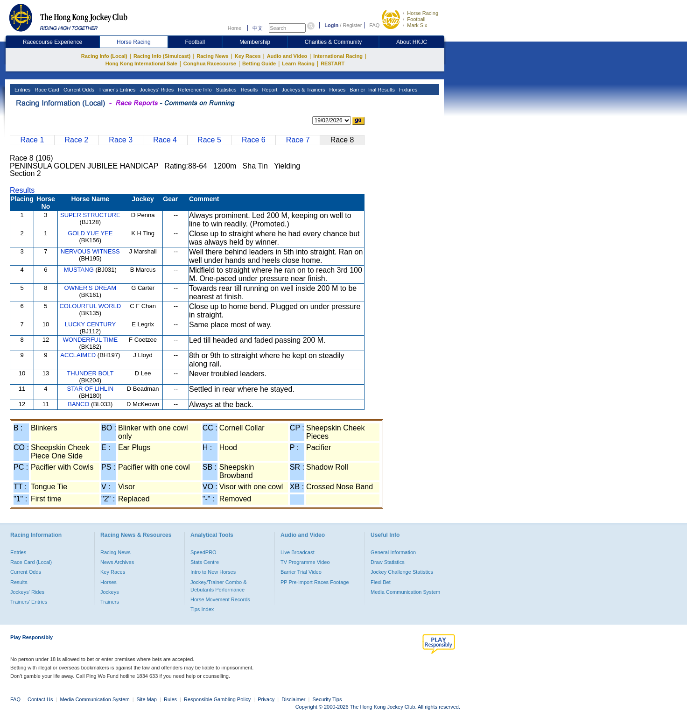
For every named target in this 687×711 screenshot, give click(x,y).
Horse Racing (422, 13)
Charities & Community (333, 42)
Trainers (109, 602)
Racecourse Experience (52, 42)
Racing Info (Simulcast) (161, 56)
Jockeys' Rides (156, 89)
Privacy (266, 699)
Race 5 (209, 140)
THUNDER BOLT (90, 373)
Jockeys (109, 592)
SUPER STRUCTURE (90, 214)
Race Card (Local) (31, 562)
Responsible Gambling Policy (217, 699)
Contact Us (40, 699)
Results (248, 89)
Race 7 (298, 140)
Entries (21, 89)
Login (331, 25)
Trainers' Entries (28, 602)
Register (352, 25)
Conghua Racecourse (209, 63)
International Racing (338, 56)
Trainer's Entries (116, 89)
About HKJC (411, 42)
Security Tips (327, 699)
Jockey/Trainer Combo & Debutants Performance (218, 585)
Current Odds (78, 89)
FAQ (374, 25)
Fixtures (407, 89)
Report (268, 89)
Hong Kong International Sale (141, 63)
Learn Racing (298, 63)
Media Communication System (405, 592)
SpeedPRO (203, 552)
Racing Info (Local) (104, 56)
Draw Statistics (388, 562)
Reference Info (193, 89)
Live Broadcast (297, 552)
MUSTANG (79, 269)
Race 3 (121, 140)
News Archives (117, 562)
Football (416, 19)
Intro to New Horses (213, 572)
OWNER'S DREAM (90, 287)
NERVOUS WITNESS (90, 251)
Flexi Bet (381, 582)
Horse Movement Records (220, 599)
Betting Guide (259, 63)
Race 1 (32, 140)
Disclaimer (293, 699)
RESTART (332, 63)
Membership (254, 42)
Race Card (46, 89)
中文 (257, 28)
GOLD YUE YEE (90, 233)
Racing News (212, 56)
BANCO (78, 404)
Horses (336, 89)
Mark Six (417, 25)
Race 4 (165, 140)
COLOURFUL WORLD (90, 306)
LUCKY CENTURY (90, 324)
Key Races (248, 56)
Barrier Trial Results (371, 89)
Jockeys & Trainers (302, 89)
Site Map (147, 699)
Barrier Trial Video (301, 572)
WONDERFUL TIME (90, 339)
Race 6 (254, 140)
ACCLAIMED (78, 355)
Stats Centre (204, 562)
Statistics (226, 89)
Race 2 (76, 140)
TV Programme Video (305, 562)
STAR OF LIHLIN (90, 388)
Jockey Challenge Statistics (402, 572)
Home (234, 28)
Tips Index (202, 609)
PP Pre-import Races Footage (314, 582)
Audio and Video (287, 56)
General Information (393, 552)
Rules (171, 699)
